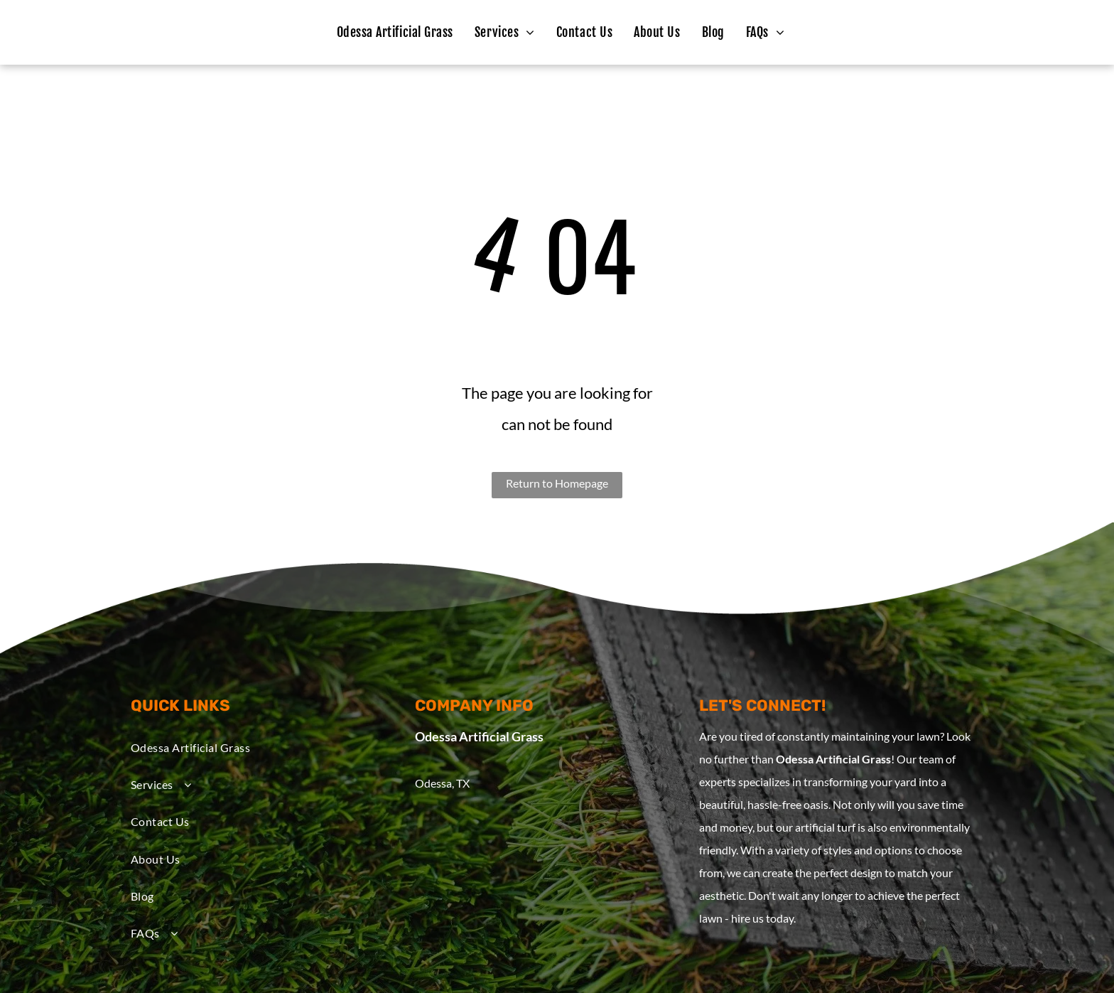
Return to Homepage (557, 483)
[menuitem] (395, 32)
